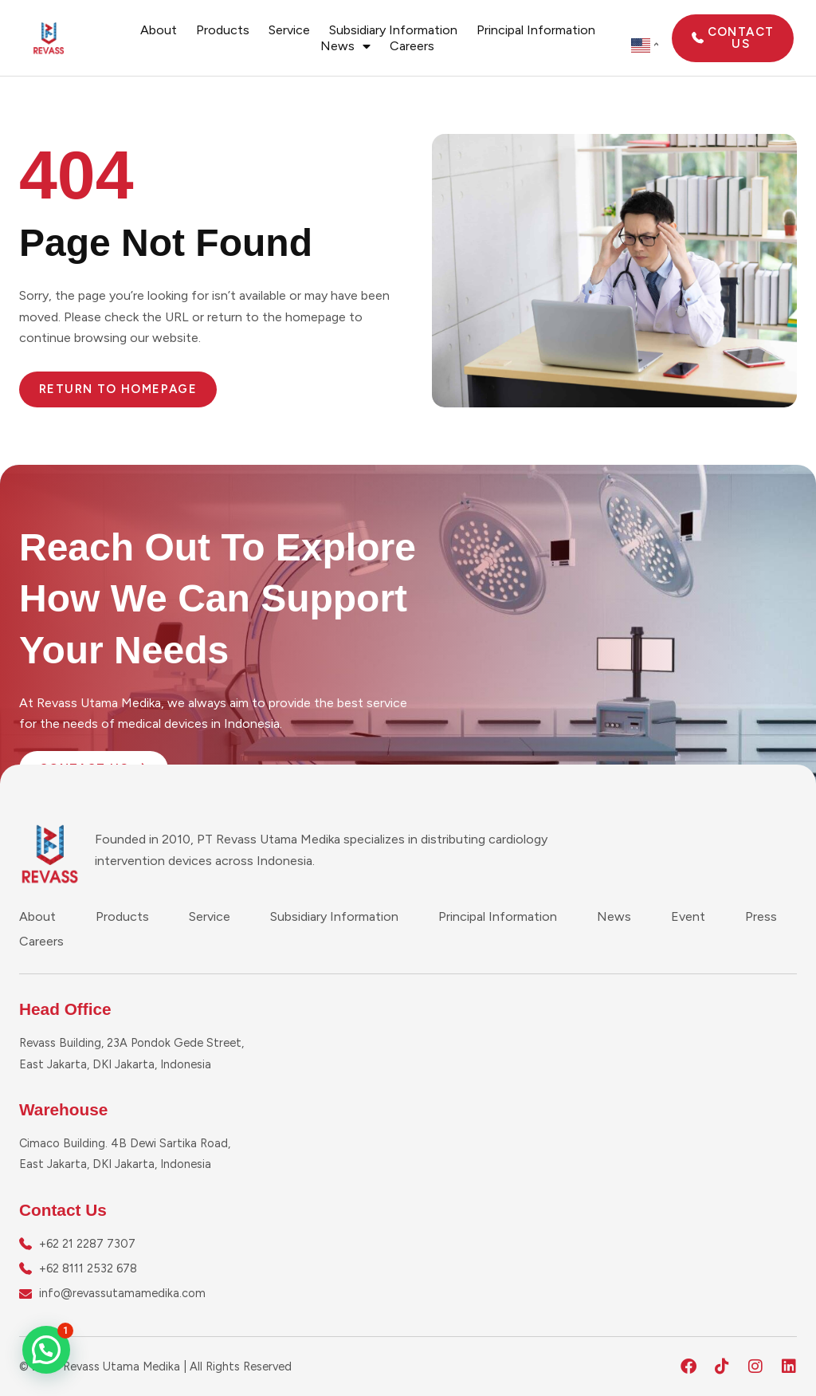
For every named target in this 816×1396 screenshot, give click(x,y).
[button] (46, 1350)
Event (688, 916)
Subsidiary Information (393, 29)
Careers (412, 45)
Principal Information (536, 29)
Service (289, 29)
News (345, 46)
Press (761, 916)
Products (222, 29)
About (158, 29)
